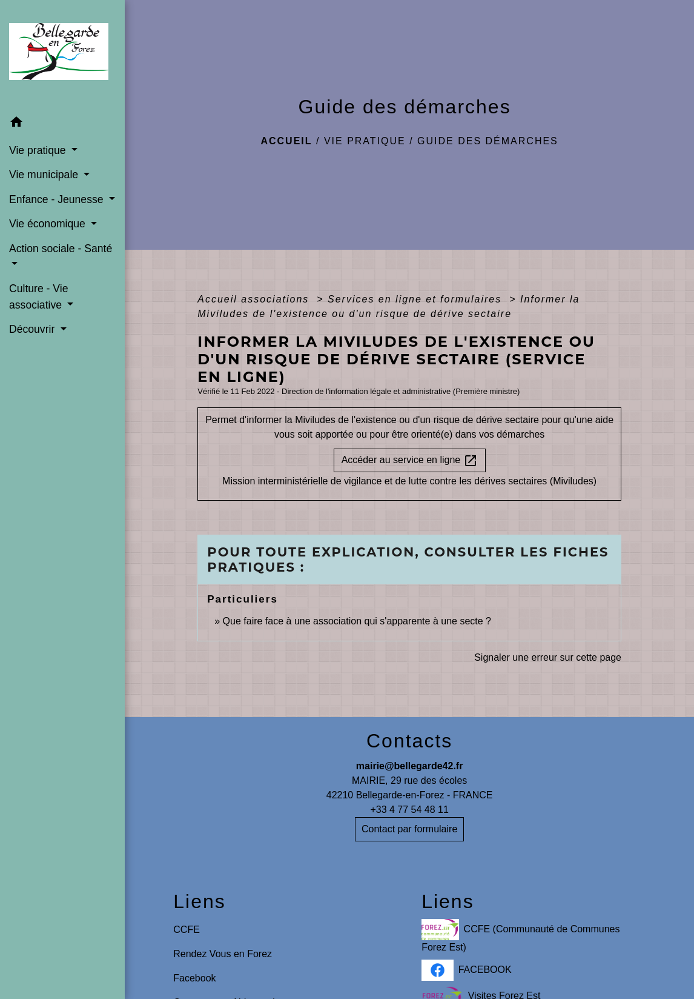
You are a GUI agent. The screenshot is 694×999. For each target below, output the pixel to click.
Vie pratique (365, 141)
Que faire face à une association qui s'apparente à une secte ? (357, 621)
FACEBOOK (466, 970)
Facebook (194, 978)
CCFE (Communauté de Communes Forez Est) (520, 935)
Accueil (286, 141)
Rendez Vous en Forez (222, 954)
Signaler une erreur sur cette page (547, 657)
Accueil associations (255, 299)
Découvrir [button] (33, 329)
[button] (62, 124)
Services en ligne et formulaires (417, 299)
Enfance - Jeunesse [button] (57, 199)
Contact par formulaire (409, 829)
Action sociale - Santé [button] (60, 248)
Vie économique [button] (48, 224)
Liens (199, 901)
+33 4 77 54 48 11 (409, 809)
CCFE (186, 929)
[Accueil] (62, 55)
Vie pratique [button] (38, 150)
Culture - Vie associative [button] (38, 296)
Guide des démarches (487, 141)
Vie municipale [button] (45, 175)
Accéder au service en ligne (410, 460)
